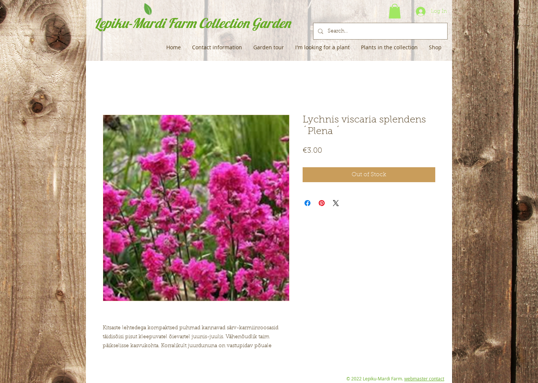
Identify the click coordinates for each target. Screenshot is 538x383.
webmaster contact (424, 379)
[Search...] (380, 31)
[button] (395, 11)
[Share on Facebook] (307, 203)
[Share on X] (335, 203)
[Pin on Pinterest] (321, 203)
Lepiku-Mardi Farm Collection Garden (192, 23)
